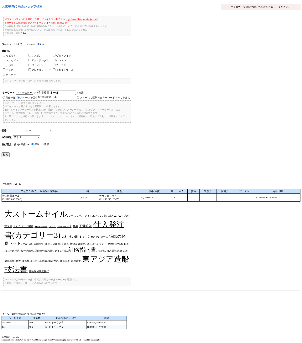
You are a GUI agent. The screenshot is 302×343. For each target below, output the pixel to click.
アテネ (8, 70)
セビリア (9, 55)
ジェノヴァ (36, 65)
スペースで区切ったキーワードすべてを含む (105, 97)
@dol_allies (56, 22)
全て (19, 44)
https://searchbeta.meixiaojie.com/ (82, 19)
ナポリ (8, 65)
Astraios (31, 44)
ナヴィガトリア (108, 195)
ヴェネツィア (62, 55)
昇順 (36, 144)
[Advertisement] (72, 168)
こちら (259, 6)
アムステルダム (38, 60)
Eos (42, 44)
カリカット (10, 74)
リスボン (34, 55)
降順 (46, 144)
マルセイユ (10, 60)
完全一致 (11, 97)
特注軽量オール (11, 195)
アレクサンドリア (39, 70)
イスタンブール (63, 70)
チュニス (59, 65)
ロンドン (59, 60)
